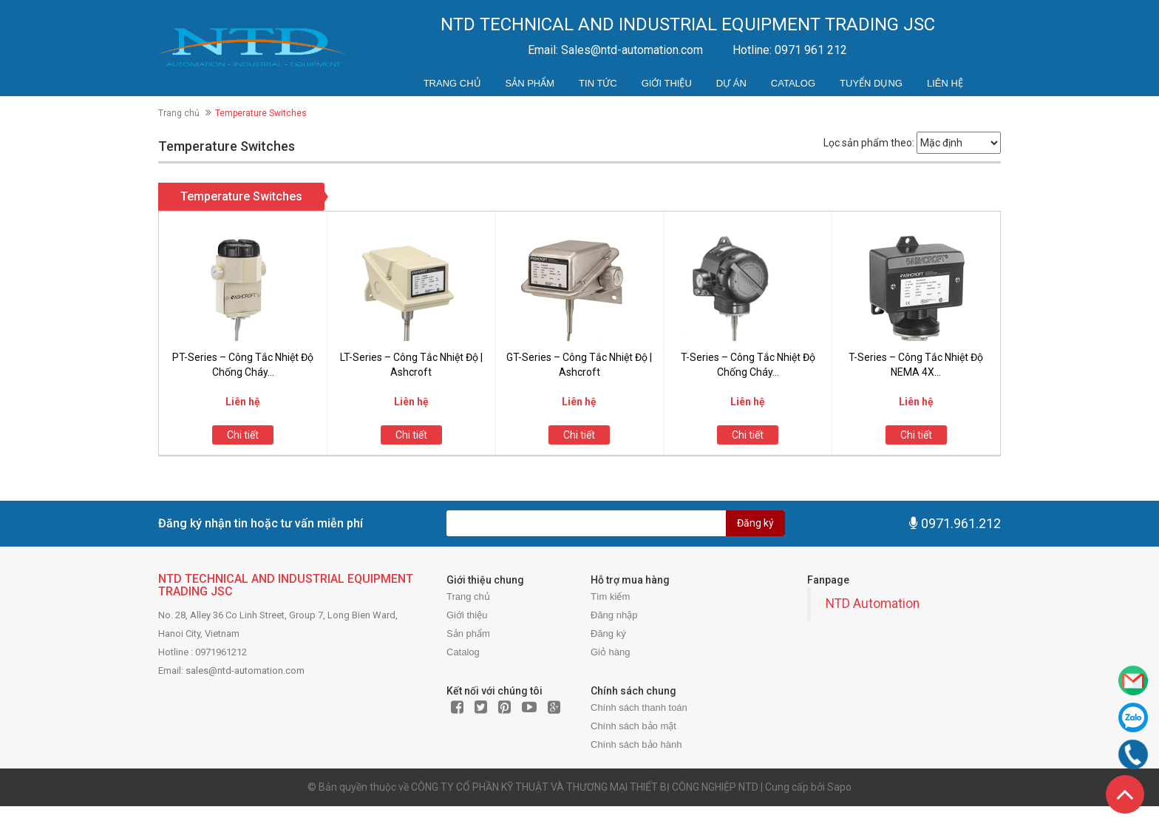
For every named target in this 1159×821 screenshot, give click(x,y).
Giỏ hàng (611, 652)
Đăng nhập (614, 615)
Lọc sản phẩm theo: (868, 143)
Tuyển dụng (871, 83)
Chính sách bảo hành (636, 744)
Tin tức (598, 83)
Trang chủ (452, 83)
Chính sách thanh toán (639, 707)
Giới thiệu (667, 83)
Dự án (731, 83)
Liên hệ (945, 83)
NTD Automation (873, 603)
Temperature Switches (241, 196)
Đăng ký (755, 523)
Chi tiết (243, 435)
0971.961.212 (961, 523)
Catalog (793, 83)
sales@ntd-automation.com (245, 670)
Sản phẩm (530, 83)
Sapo (839, 787)
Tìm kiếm (610, 596)
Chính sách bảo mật (633, 726)
